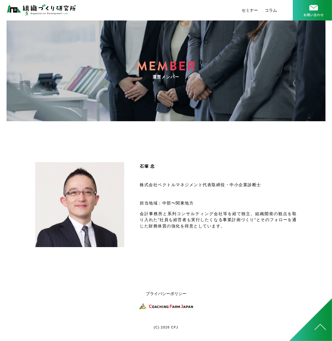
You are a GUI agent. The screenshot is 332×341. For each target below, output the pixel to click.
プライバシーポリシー (166, 294)
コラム (271, 10)
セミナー (250, 10)
